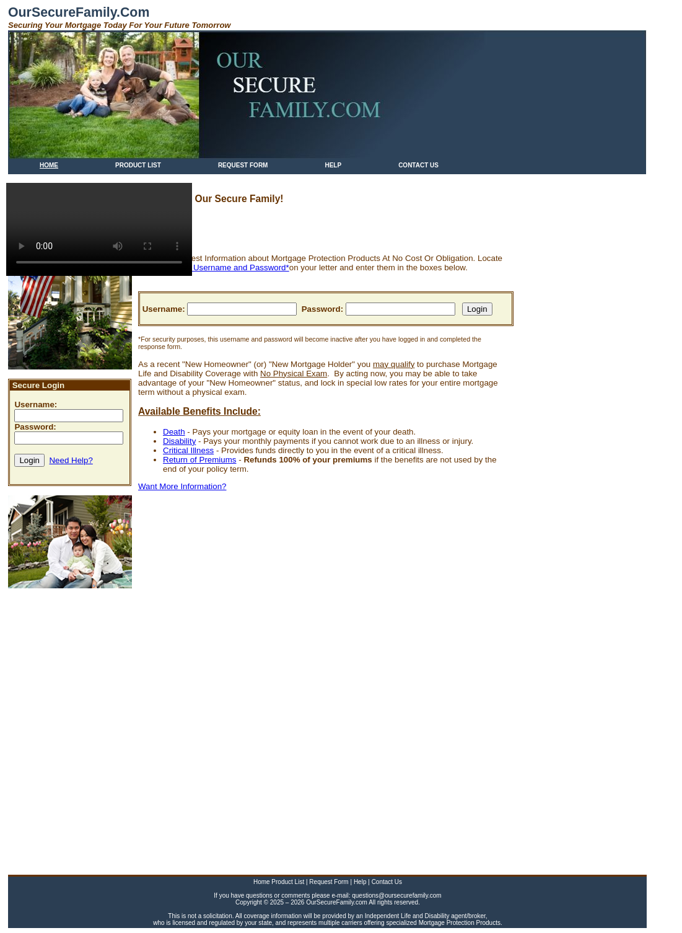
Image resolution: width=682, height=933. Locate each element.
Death (174, 431)
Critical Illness (188, 450)
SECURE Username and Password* (223, 267)
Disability (179, 441)
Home (262, 881)
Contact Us (387, 881)
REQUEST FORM (243, 165)
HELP (333, 165)
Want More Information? (182, 486)
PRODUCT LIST (138, 165)
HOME (49, 165)
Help (361, 881)
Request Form (329, 881)
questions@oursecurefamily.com (396, 895)
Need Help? (70, 460)
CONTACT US (418, 165)
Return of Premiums (200, 459)
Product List (288, 881)
